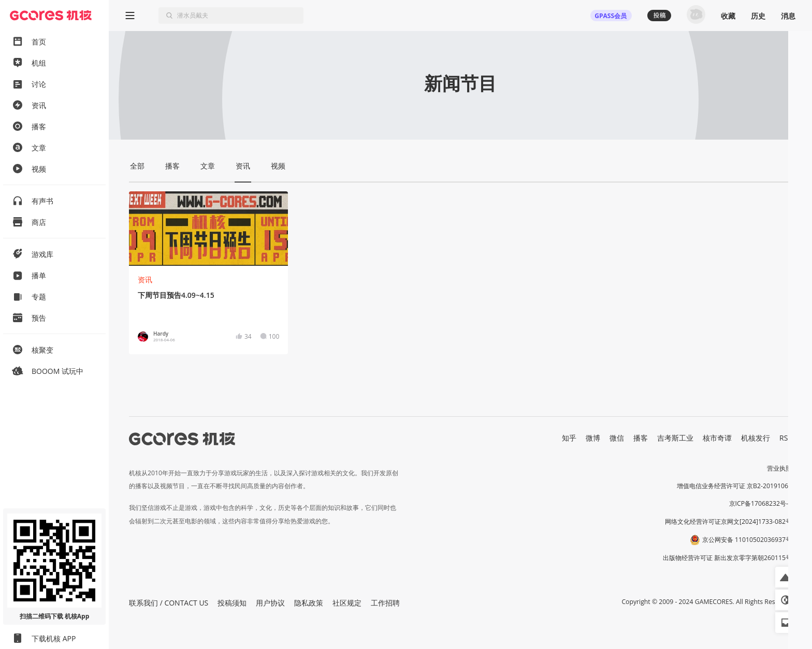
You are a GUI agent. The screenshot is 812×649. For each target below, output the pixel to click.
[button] (785, 577)
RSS (785, 438)
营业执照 (779, 468)
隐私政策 (308, 603)
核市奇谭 (717, 438)
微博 (593, 438)
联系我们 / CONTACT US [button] (168, 603)
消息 (788, 16)
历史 (758, 16)
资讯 (145, 279)
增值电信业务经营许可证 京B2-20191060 (734, 485)
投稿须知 (232, 603)
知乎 (569, 438)
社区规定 (346, 603)
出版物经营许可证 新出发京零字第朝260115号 (727, 557)
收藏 (728, 16)
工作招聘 (385, 603)
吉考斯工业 (675, 438)
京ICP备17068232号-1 (760, 503)
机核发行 (755, 438)
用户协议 (270, 603)
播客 (640, 438)
